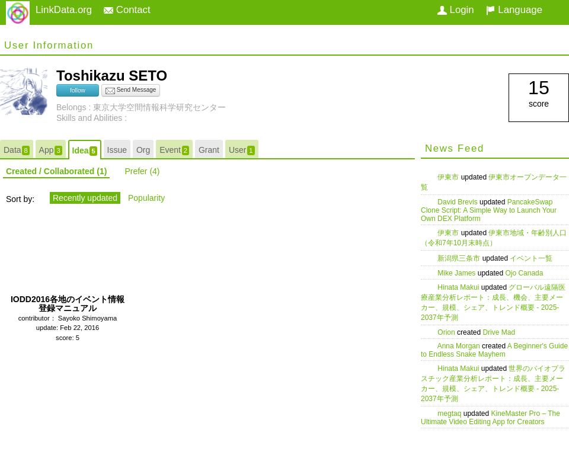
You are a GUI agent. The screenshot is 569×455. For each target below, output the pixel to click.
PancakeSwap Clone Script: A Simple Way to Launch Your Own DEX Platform (489, 210)
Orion (447, 332)
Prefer (141, 171)
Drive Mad (498, 332)
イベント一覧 (531, 258)
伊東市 (449, 177)
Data (17, 150)
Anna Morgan (459, 346)
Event (174, 150)
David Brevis (458, 202)
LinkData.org (64, 9)
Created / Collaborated (56, 171)
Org (143, 150)
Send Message (131, 90)
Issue (117, 150)
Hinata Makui (459, 287)
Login (455, 9)
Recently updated (85, 198)
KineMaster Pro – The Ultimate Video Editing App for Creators (490, 417)
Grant (209, 150)
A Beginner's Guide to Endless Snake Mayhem (494, 350)
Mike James (457, 273)
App (50, 150)
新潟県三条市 (459, 258)
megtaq (450, 413)
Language (514, 9)
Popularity (146, 198)
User (242, 150)
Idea (84, 151)
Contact (127, 9)
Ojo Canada (524, 273)
